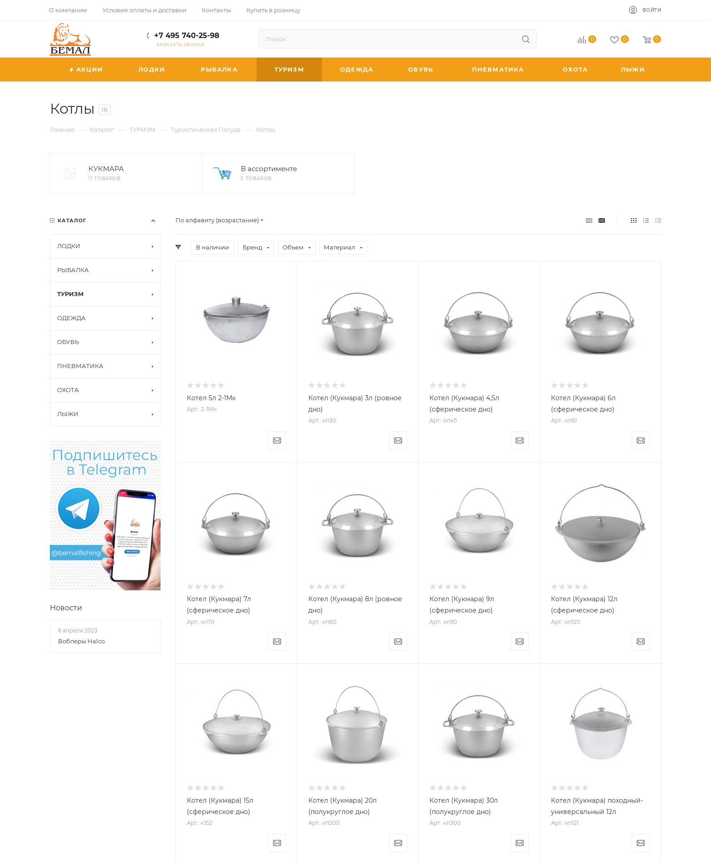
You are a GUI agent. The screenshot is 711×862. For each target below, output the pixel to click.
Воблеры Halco (81, 641)
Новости (66, 607)
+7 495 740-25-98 (186, 35)
